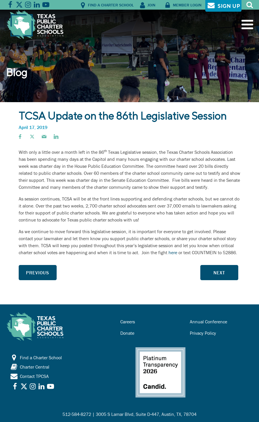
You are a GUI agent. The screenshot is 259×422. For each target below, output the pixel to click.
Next (219, 272)
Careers (127, 322)
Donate (127, 333)
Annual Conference (208, 322)
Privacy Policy (203, 333)
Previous (37, 272)
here (172, 252)
